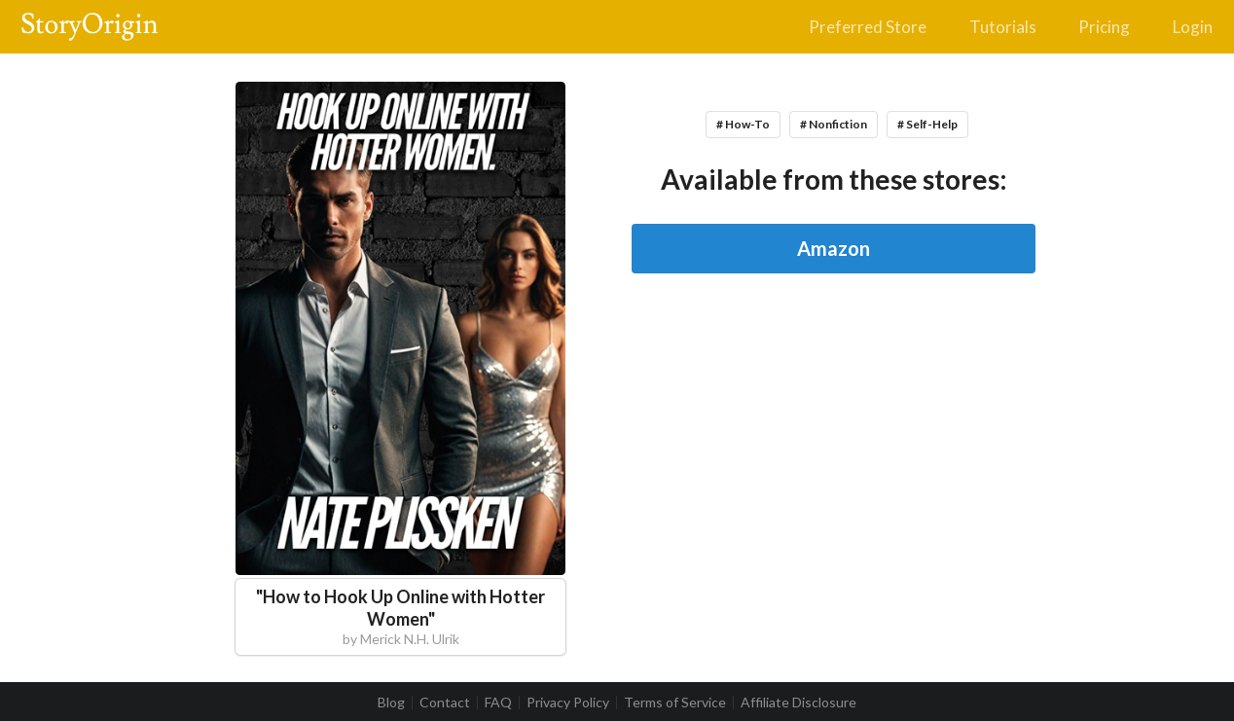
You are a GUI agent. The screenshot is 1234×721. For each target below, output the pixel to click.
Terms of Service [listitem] (675, 702)
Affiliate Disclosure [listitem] (798, 702)
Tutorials (1002, 27)
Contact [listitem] (444, 702)
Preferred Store (867, 27)
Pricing (1104, 27)
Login (1193, 27)
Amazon (833, 248)
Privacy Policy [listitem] (567, 702)
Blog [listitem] (391, 702)
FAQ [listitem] (498, 702)
